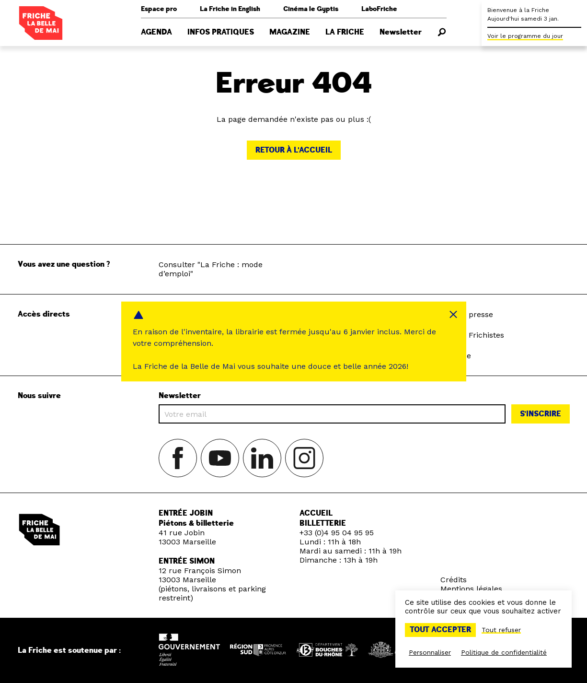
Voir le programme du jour (525, 36)
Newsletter (401, 32)
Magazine (289, 32)
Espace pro (159, 9)
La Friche (344, 32)
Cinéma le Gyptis (310, 9)
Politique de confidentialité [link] (504, 652)
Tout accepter (440, 630)
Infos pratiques (220, 32)
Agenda (156, 32)
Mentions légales (471, 588)
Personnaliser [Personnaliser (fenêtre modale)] (430, 652)
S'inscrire (540, 414)
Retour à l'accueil (293, 150)
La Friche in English (230, 9)
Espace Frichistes (472, 335)
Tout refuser (501, 630)
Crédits (453, 579)
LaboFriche (379, 9)
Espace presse (466, 314)
